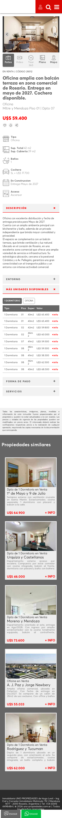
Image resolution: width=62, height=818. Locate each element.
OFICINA (29, 301)
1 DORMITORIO (12, 301)
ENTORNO (13, 279)
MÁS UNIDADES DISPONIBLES (27, 289)
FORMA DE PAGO (18, 381)
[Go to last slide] (7, 34)
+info (55, 315)
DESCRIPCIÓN (16, 208)
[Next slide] (55, 34)
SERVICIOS (14, 391)
